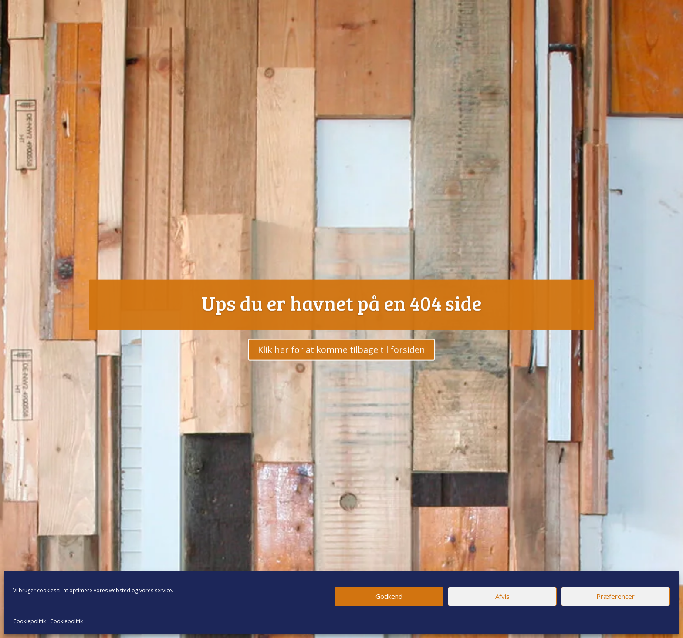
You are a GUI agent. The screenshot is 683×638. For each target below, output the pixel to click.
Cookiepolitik (29, 621)
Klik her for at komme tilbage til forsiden (341, 360)
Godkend (388, 596)
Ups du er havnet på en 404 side (342, 312)
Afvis (502, 596)
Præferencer (615, 596)
